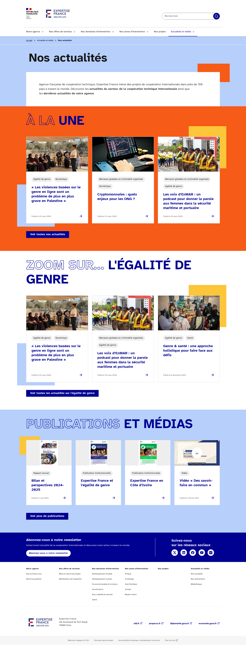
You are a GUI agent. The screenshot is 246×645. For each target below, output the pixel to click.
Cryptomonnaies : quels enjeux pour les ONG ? (117, 197)
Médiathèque (196, 584)
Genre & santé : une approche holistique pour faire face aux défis (188, 350)
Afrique (128, 574)
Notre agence (33, 32)
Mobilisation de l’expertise (70, 579)
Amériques (129, 579)
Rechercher (216, 16)
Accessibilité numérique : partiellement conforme (139, 640)
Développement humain (102, 579)
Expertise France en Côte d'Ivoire (146, 483)
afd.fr (136, 623)
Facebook (193, 552)
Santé (94, 600)
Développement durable (102, 574)
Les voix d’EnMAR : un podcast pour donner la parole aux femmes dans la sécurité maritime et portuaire (188, 201)
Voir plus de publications (47, 516)
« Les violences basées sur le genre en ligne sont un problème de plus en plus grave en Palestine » (56, 194)
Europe (128, 589)
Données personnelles (103, 640)
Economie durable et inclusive (104, 584)
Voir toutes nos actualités (47, 234)
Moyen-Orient (131, 594)
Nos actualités (197, 574)
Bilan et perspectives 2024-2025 (47, 485)
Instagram (211, 552)
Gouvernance (97, 589)
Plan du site (170, 640)
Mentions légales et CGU (78, 640)
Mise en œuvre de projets (70, 574)
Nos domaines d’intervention (95, 32)
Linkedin (183, 552)
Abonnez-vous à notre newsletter (48, 553)
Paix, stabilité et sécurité (102, 594)
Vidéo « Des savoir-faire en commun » (196, 483)
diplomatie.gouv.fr (179, 623)
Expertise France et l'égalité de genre (97, 483)
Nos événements (198, 579)
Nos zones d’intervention (132, 32)
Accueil (29, 40)
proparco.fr (154, 623)
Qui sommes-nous (34, 574)
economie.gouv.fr (208, 623)
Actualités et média (181, 32)
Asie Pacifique (131, 584)
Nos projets (160, 32)
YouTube (202, 552)
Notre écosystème (33, 579)
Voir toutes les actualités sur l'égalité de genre (62, 393)
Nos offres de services (60, 32)
